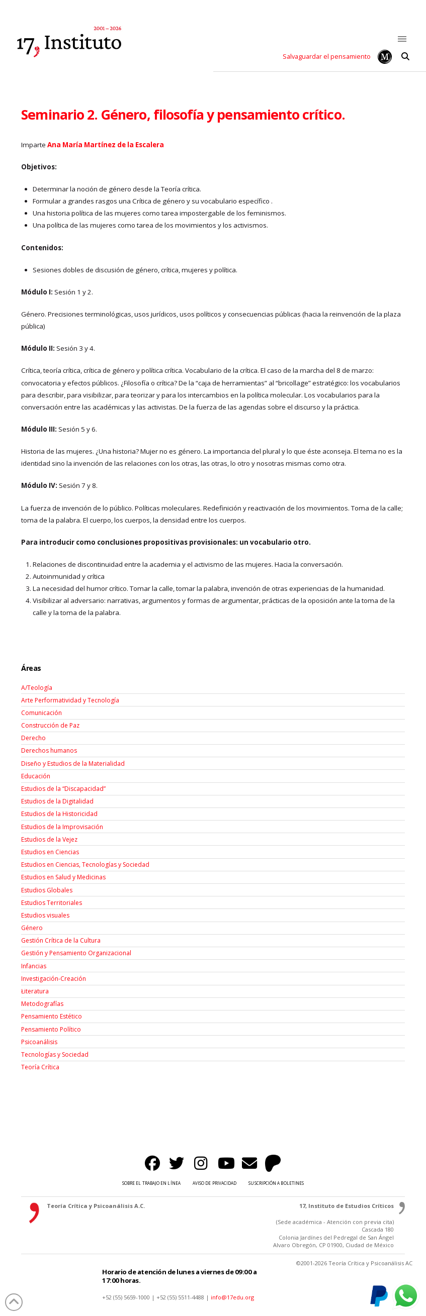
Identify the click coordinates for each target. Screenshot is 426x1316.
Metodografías (42, 1003)
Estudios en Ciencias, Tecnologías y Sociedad (85, 864)
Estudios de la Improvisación (62, 827)
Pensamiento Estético (51, 1016)
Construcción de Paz (50, 725)
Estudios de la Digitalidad (57, 801)
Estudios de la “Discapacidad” (63, 788)
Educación (35, 776)
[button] (402, 39)
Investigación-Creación (53, 978)
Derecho (33, 738)
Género (32, 928)
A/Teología (36, 687)
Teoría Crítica (40, 1067)
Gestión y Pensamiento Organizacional (76, 953)
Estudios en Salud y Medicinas (63, 877)
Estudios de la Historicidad (59, 813)
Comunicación (41, 712)
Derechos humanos (49, 750)
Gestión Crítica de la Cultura (61, 940)
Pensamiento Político (51, 1029)
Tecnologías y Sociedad (55, 1054)
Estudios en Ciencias (50, 852)
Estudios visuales (45, 915)
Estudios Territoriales (51, 902)
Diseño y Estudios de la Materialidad (73, 763)
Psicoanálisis (39, 1042)
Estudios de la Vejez (49, 839)
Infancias (33, 966)
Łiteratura (35, 991)
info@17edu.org (232, 1297)
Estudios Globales (46, 890)
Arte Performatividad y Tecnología (70, 700)
